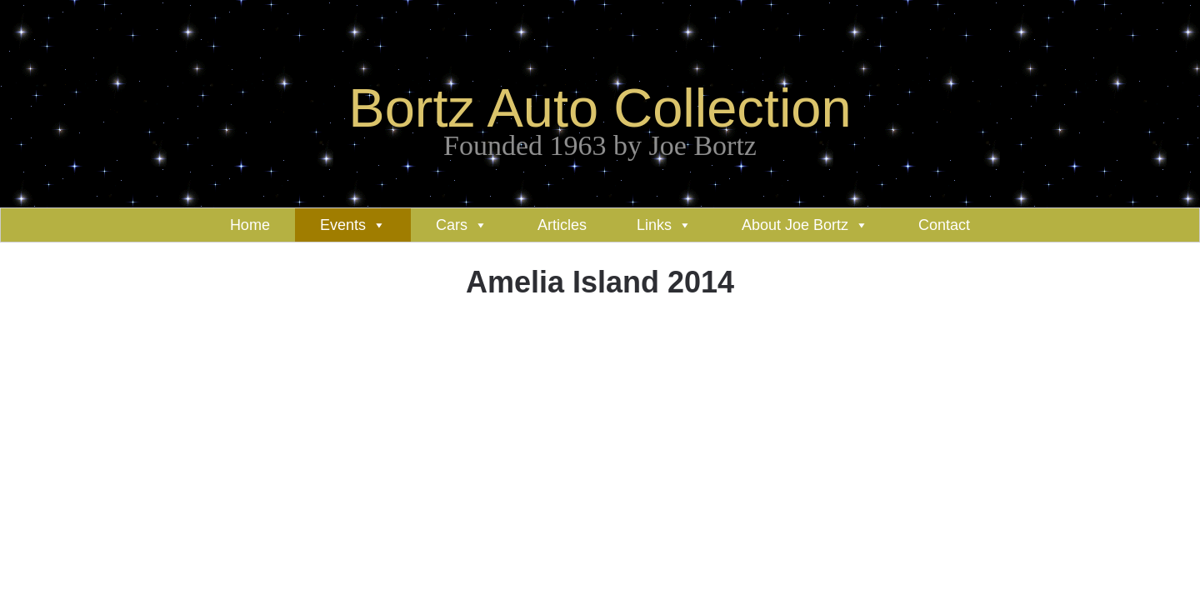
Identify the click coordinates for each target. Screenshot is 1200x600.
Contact (944, 225)
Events (343, 225)
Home (250, 225)
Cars (452, 225)
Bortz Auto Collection (599, 108)
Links (654, 225)
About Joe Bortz (795, 225)
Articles (562, 225)
